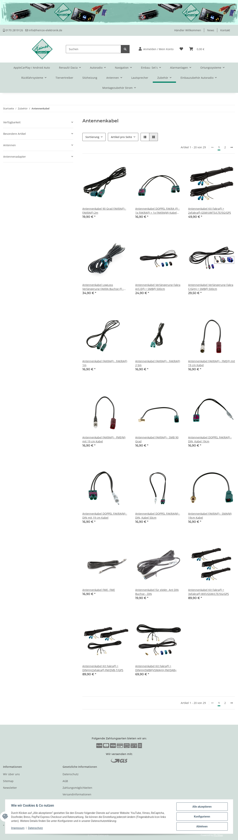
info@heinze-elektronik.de (43, 30)
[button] (156, 49)
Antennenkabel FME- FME (98, 590)
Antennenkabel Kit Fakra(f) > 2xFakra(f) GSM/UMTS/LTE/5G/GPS (209, 210)
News (210, 30)
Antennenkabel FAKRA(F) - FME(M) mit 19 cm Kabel (103, 439)
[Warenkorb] (196, 49)
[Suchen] (93, 49)
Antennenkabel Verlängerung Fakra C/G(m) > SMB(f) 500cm (210, 287)
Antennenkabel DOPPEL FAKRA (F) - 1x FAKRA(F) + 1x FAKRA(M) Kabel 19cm (157, 211)
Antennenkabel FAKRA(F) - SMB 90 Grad (156, 439)
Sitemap (8, 781)
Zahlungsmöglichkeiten (77, 787)
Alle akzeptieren (202, 806)
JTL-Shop (218, 835)
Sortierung (92, 137)
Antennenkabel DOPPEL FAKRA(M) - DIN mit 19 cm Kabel (104, 515)
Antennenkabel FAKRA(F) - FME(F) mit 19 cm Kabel (211, 363)
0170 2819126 (13, 30)
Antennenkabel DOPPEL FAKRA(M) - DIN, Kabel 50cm (157, 515)
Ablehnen (202, 826)
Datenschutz (71, 774)
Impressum (18, 828)
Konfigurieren (202, 816)
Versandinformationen (77, 794)
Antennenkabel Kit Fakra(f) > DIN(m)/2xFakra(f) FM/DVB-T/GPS (102, 668)
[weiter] (231, 147)
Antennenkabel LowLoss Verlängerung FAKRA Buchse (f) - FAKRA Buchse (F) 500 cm (103, 287)
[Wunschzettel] (181, 49)
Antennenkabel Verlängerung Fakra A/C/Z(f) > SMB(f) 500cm (157, 287)
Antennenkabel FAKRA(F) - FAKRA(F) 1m (104, 363)
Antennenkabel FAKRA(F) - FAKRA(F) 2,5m (157, 363)
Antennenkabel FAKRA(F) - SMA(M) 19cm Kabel (210, 515)
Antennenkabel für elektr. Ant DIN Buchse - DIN (157, 592)
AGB (65, 781)
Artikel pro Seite (121, 137)
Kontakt (225, 30)
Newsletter (10, 787)
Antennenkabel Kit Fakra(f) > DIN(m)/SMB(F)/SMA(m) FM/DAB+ (156, 668)
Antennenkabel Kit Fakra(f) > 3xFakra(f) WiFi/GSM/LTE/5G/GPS (208, 592)
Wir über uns (11, 774)
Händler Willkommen (187, 30)
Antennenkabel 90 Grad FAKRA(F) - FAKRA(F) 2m (104, 210)
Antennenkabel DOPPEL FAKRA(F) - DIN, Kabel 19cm (210, 439)
